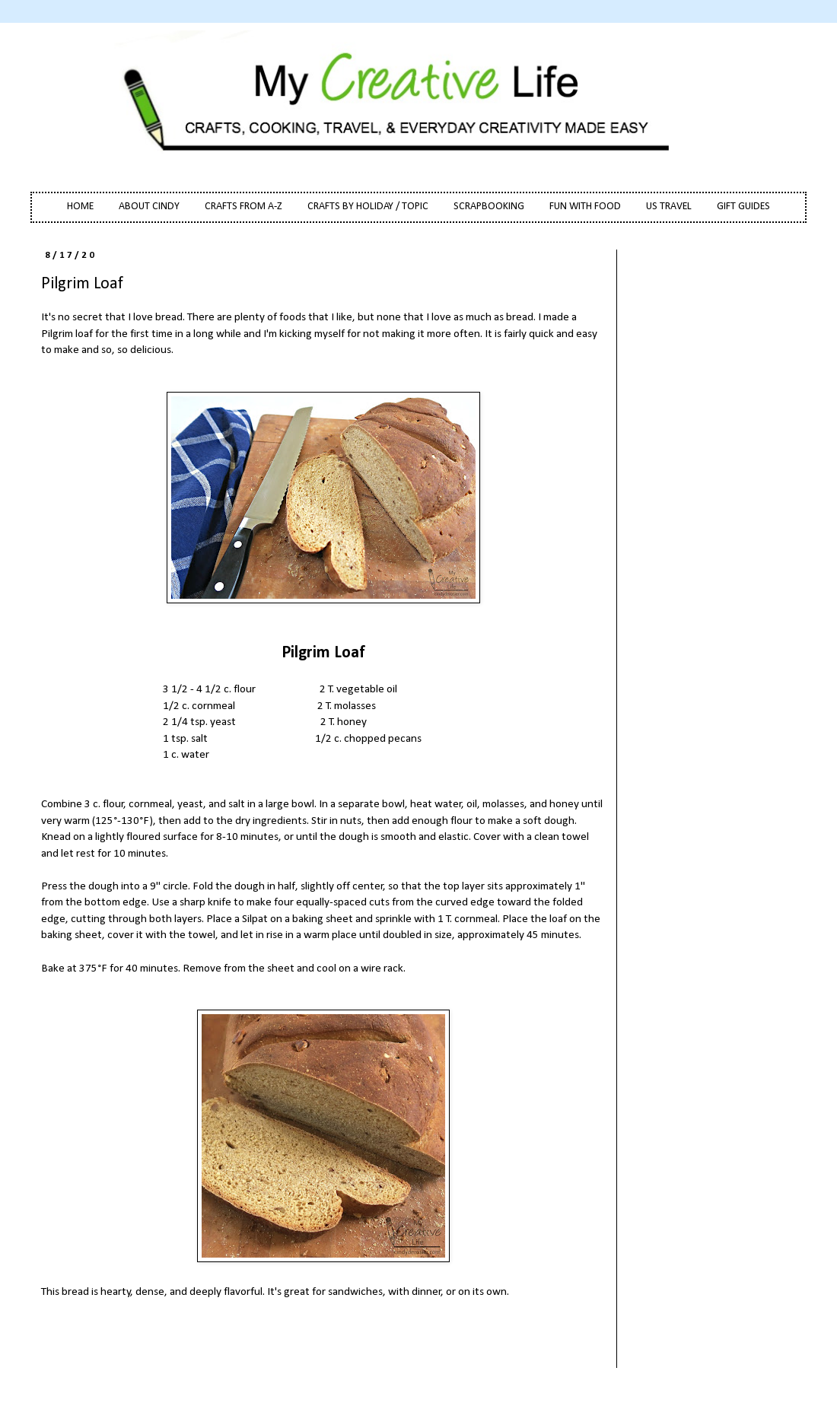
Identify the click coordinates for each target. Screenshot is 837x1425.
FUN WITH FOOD (585, 206)
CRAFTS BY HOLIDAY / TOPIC (367, 206)
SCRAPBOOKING (489, 206)
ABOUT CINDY (149, 206)
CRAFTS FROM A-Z (243, 206)
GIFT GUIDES (743, 206)
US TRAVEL (669, 206)
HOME (80, 206)
